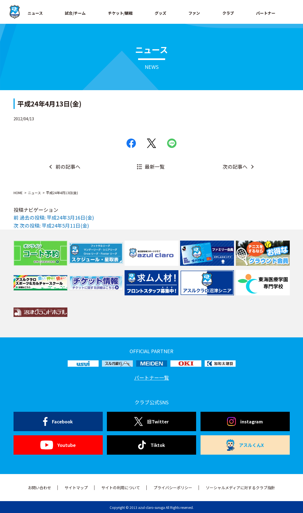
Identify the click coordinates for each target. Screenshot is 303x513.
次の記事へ (235, 166)
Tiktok (151, 445)
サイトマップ (76, 487)
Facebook (58, 421)
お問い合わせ (39, 487)
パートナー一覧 (151, 377)
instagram (245, 421)
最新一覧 (155, 166)
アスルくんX (245, 445)
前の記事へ (68, 166)
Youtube (57, 445)
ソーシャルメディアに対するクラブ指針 (240, 487)
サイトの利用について (120, 487)
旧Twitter (151, 421)
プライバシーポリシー (173, 487)
